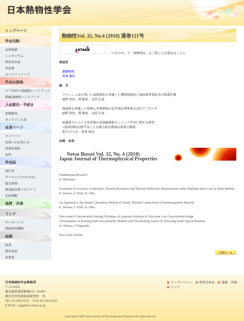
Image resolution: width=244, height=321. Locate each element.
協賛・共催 (14, 203)
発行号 (9, 171)
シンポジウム (14, 56)
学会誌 (10, 162)
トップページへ (181, 282)
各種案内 (11, 113)
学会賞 (9, 68)
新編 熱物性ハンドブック (22, 97)
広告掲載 (11, 195)
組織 (8, 236)
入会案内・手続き (19, 105)
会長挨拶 (11, 49)
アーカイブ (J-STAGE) (20, 177)
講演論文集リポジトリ (20, 189)
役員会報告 (13, 148)
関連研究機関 (14, 228)
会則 (8, 154)
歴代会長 (11, 251)
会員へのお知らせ (17, 142)
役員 (8, 245)
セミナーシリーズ (17, 74)
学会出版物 (14, 82)
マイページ (13, 136)
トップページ (16, 31)
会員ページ (14, 127)
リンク (10, 214)
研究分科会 (13, 62)
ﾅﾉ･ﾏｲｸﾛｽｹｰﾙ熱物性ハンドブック (27, 91)
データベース (14, 222)
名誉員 (9, 257)
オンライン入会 (16, 119)
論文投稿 (11, 183)
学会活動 (12, 41)
